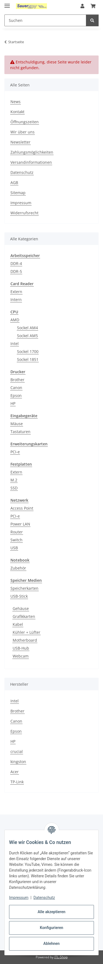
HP (12, 403)
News (15, 101)
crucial (16, 751)
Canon (16, 387)
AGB (14, 182)
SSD (14, 487)
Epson (16, 395)
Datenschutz (44, 897)
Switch (16, 539)
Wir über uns (22, 132)
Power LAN (20, 524)
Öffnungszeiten (24, 121)
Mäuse (16, 423)
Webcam (21, 656)
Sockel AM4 (27, 327)
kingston (18, 761)
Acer (14, 771)
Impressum (18, 897)
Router (16, 531)
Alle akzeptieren (51, 912)
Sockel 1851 (27, 359)
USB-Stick (19, 596)
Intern (16, 299)
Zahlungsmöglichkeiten (31, 152)
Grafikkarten (24, 616)
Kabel (18, 624)
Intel (14, 343)
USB (14, 547)
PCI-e (15, 451)
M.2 (13, 480)
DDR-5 (16, 271)
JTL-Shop (61, 957)
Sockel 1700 (27, 351)
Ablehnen (51, 943)
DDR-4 (16, 263)
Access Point (21, 508)
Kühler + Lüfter (26, 632)
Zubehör (18, 568)
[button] (82, 6)
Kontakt (17, 111)
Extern (16, 291)
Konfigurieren (51, 927)
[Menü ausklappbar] (7, 3)
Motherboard (25, 640)
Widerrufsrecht (24, 212)
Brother (17, 379)
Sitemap (18, 192)
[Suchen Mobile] (45, 20)
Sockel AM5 (27, 335)
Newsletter (20, 142)
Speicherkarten (24, 588)
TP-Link (17, 781)
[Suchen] (92, 20)
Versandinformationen (31, 162)
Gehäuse (21, 608)
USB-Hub (21, 648)
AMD (14, 319)
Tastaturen (20, 431)
